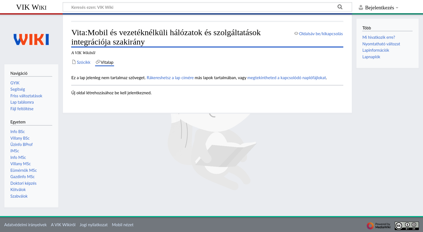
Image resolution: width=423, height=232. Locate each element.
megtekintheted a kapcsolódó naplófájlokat (286, 77)
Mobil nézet (123, 224)
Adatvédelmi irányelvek (25, 224)
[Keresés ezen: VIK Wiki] (207, 6)
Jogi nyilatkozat (94, 224)
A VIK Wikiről (63, 224)
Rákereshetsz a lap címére (170, 77)
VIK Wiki (31, 7)
